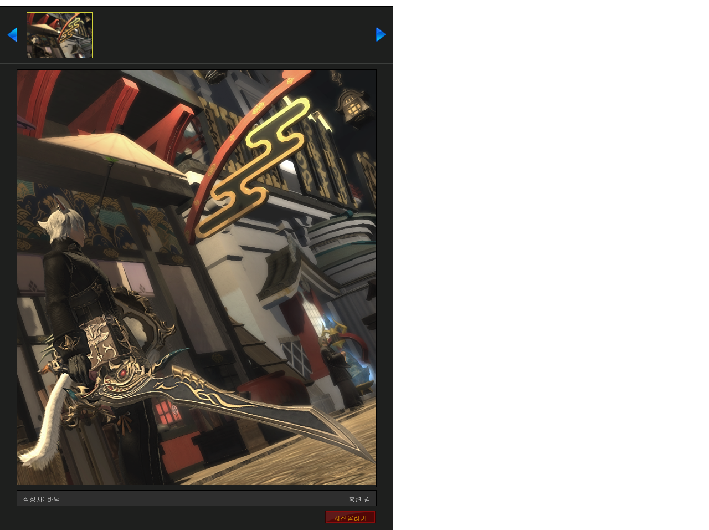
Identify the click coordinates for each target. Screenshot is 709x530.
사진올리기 (350, 517)
